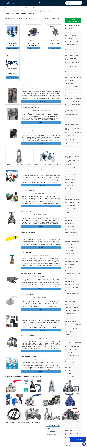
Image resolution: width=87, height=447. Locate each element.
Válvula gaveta (68, 408)
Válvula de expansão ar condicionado (73, 199)
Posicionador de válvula (70, 83)
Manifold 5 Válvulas (69, 250)
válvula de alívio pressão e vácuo (72, 349)
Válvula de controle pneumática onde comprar (72, 125)
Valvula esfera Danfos (69, 229)
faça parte (49, 2)
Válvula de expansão (69, 196)
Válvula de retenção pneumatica (72, 35)
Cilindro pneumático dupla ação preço (72, 143)
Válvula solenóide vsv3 (70, 191)
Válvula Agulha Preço (69, 253)
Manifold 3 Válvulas (69, 247)
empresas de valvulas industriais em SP (73, 343)
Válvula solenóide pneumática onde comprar (72, 129)
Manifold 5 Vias (68, 337)
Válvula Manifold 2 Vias (70, 256)
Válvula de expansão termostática (72, 202)
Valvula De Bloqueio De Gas (70, 321)
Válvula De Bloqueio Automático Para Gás (73, 325)
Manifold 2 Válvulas (69, 244)
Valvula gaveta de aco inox (70, 411)
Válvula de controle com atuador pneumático (72, 157)
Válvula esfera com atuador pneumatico (71, 171)
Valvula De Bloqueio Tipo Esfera (71, 270)
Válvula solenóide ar (69, 185)
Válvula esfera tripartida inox (71, 405)
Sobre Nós (32, 3)
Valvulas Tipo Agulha (69, 281)
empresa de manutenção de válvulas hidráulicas (73, 434)
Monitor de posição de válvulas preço (73, 114)
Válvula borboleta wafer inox (71, 397)
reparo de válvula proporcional (72, 425)
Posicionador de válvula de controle (73, 98)
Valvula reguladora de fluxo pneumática (71, 59)
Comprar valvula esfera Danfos (72, 241)
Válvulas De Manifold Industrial (72, 279)
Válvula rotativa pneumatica (71, 80)
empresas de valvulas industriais (72, 340)
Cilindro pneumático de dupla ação (72, 69)
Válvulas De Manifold (69, 264)
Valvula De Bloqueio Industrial (71, 287)
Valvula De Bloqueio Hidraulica (71, 293)
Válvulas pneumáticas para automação (71, 136)
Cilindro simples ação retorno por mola (72, 90)
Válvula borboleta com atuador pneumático (72, 63)
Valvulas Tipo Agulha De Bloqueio (72, 284)
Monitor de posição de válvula (71, 93)
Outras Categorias (53, 396)
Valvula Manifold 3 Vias (70, 301)
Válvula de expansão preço (70, 205)
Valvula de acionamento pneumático (73, 77)
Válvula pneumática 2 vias (18, 10)
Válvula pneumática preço (70, 164)
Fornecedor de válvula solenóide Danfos (72, 235)
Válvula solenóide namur (70, 167)
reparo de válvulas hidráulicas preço (73, 430)
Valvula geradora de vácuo (71, 44)
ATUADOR (48, 399)
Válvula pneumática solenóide (71, 55)
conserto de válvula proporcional (72, 414)
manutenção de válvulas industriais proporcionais (73, 422)
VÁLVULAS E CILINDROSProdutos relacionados (71, 27)
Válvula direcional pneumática (71, 38)
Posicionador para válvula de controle (71, 150)
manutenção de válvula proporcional (70, 418)
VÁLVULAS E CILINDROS (50, 402)
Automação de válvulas (70, 139)
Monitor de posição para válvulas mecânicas (72, 121)
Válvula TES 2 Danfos (69, 223)
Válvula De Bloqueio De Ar (70, 316)
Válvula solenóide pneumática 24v (72, 74)
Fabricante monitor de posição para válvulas (72, 111)
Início (23, 3)
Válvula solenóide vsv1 (69, 188)
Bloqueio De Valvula (69, 319)
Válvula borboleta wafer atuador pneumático (72, 394)
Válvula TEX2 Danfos (69, 218)
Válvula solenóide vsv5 (70, 194)
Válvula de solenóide (69, 182)
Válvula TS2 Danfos (69, 220)
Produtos (60, 3)
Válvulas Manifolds (69, 267)
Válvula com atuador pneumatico (72, 47)
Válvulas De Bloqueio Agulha (71, 259)
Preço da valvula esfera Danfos (72, 239)
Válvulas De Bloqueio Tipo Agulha (72, 261)
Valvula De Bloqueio (69, 290)
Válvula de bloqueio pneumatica (72, 50)
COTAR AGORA (12, 48)
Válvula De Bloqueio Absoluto (71, 313)
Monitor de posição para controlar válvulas (31, 10)
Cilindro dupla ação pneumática (72, 101)
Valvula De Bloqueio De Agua (71, 328)
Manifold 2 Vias (68, 331)
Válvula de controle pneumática (46, 10)
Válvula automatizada (70, 153)
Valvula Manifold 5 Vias (70, 304)
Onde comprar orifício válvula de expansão (72, 212)
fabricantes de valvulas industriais (72, 346)
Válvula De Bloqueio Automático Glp (72, 273)
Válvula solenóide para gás (70, 179)
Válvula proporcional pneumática (72, 52)
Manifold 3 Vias (68, 334)
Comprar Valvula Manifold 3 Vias (72, 307)
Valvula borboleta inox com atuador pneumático (73, 105)
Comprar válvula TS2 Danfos (71, 232)
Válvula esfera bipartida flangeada (72, 403)
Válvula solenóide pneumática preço (73, 132)
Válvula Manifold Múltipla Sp (71, 276)
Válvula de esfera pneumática (71, 400)
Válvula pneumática (69, 32)
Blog (40, 3)
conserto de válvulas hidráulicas (72, 427)
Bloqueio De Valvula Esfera (70, 296)
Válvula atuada (68, 95)
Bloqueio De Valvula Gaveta (70, 299)
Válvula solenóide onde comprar (72, 176)
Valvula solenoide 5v (69, 215)
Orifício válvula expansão (70, 208)
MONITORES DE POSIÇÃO (51, 404)
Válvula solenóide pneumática (71, 41)
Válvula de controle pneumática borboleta (72, 161)
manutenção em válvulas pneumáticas (70, 445)
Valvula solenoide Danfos (70, 226)
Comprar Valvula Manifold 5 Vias (72, 310)
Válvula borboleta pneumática (71, 86)
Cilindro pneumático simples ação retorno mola (72, 146)
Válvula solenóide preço (70, 174)
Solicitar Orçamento (73, 20)
